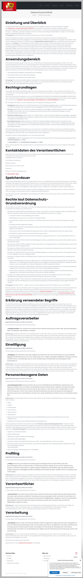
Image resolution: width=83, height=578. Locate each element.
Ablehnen (65, 572)
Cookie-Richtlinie (59, 575)
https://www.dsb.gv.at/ (46, 291)
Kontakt (73, 575)
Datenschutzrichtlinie (67, 575)
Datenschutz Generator (25, 543)
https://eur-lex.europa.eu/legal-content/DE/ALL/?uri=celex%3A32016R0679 (38, 100)
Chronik (46, 561)
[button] (80, 560)
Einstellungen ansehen (76, 572)
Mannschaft (47, 556)
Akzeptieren (55, 572)
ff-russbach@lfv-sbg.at (12, 174)
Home (34, 15)
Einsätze (9, 556)
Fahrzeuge (47, 558)
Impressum (10, 561)
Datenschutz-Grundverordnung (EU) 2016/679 (21, 28)
